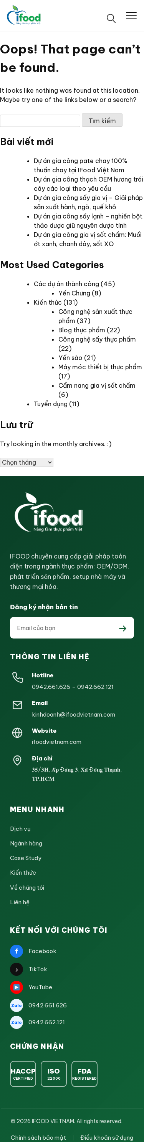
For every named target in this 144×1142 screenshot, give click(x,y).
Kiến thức (48, 302)
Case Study (25, 858)
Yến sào (70, 358)
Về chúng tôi (27, 887)
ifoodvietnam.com (56, 741)
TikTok (28, 969)
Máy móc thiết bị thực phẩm (100, 367)
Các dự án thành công (66, 284)
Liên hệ (20, 902)
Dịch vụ (20, 828)
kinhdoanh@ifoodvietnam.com (73, 714)
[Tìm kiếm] (111, 15)
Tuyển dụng (51, 404)
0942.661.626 (51, 686)
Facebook (33, 951)
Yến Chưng (74, 293)
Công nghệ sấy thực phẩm (97, 339)
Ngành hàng (26, 843)
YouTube (31, 987)
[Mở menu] (131, 16)
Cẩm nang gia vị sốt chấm (97, 385)
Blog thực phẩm (81, 330)
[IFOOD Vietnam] (25, 16)
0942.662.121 (95, 686)
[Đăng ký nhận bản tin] (123, 628)
